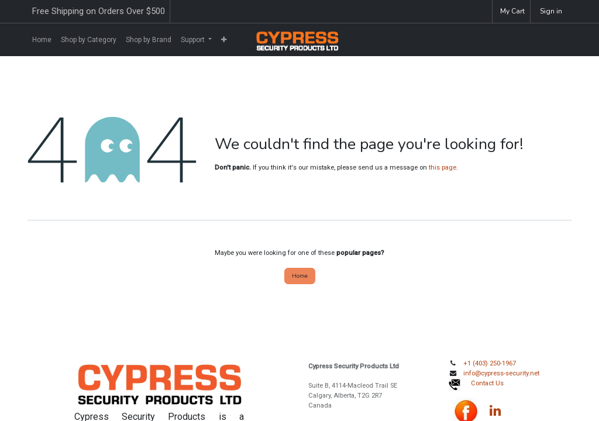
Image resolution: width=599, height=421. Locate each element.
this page (442, 167)
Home (300, 275)
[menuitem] (41, 40)
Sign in (551, 11)
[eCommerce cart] (511, 11)
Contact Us (487, 383)
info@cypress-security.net (501, 373)
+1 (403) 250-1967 (489, 363)
